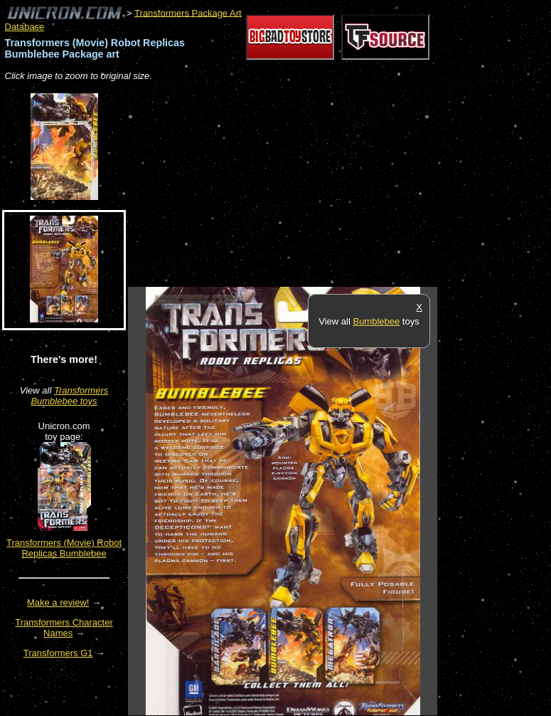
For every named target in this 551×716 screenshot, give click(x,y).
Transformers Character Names (64, 627)
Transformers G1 (58, 653)
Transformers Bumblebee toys (69, 395)
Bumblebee (376, 321)
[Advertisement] (294, 185)
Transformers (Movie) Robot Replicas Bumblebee (64, 548)
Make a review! (58, 602)
